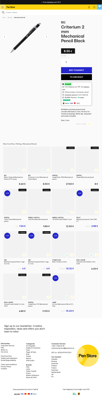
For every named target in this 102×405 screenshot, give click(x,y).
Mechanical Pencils (19, 17)
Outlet (28, 356)
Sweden (54, 359)
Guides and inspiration (9, 358)
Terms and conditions (9, 364)
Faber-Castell (31, 371)
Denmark (54, 363)
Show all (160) (31, 377)
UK (52, 374)
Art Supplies (30, 346)
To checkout (76, 77)
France (53, 368)
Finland (54, 366)
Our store (4, 352)
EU (52, 377)
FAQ (2, 348)
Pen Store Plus (6, 356)
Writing (10, 17)
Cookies (4, 369)
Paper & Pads (31, 352)
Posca (28, 373)
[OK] (51, 12)
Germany (54, 370)
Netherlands (55, 372)
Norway (54, 361)
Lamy (28, 369)
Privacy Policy (6, 367)
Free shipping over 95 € (51, 2)
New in (28, 358)
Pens (3, 17)
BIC (63, 22)
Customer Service (7, 346)
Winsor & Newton (32, 375)
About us (4, 350)
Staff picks (30, 360)
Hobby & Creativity (33, 348)
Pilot (27, 367)
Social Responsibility (8, 360)
